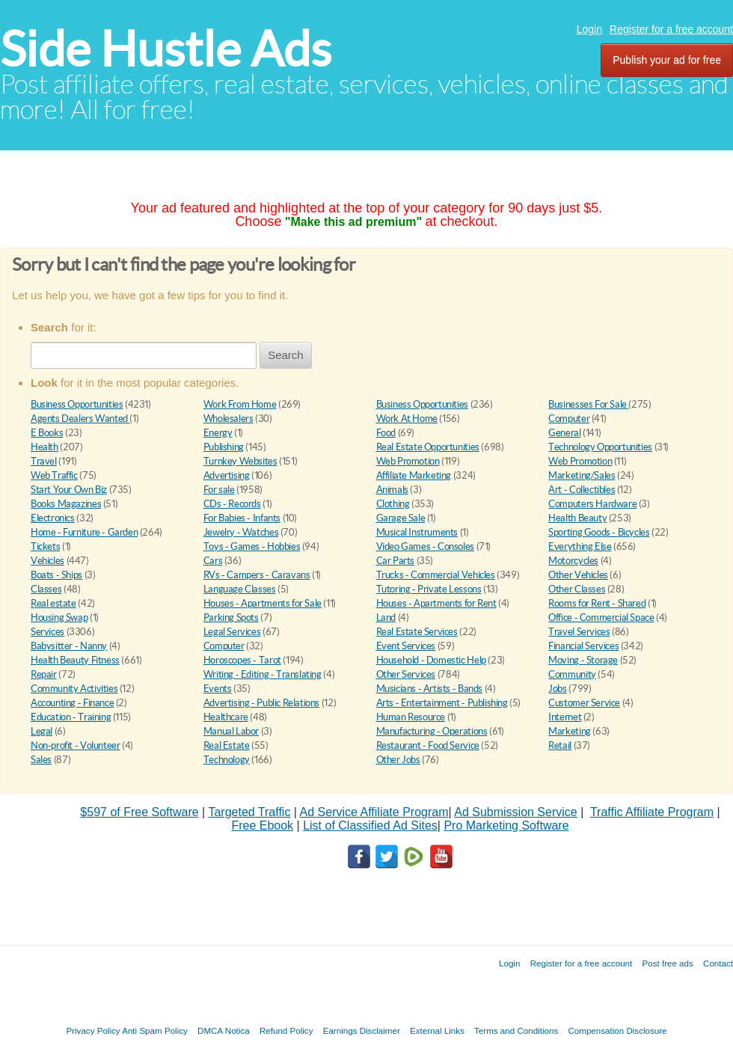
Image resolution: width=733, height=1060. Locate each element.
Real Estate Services (417, 631)
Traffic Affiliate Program (652, 812)
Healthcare (225, 717)
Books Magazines (66, 503)
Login (589, 29)
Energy (218, 432)
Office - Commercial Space (601, 617)
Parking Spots (231, 617)
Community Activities (74, 688)
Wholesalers (228, 418)
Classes (46, 589)
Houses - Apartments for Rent (436, 603)
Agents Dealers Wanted (80, 418)
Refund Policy (286, 1030)
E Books (47, 432)
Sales (41, 759)
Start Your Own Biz (69, 489)
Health (44, 447)
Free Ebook (262, 825)
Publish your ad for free (667, 60)
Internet (564, 717)
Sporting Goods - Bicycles (598, 532)
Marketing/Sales (581, 475)
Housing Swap (59, 617)
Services (47, 631)
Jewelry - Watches (240, 532)
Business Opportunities (77, 404)
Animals (392, 489)
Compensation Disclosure (617, 1030)
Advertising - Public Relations (261, 702)
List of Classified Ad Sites (370, 825)
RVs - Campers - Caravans (256, 574)
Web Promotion (408, 461)
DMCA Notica (223, 1030)
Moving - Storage (583, 660)
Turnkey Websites (240, 461)
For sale (219, 489)
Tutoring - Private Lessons (429, 589)
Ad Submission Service (515, 812)
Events (217, 688)
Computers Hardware (592, 503)
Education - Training (71, 717)
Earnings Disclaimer (361, 1030)
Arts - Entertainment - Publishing (442, 702)
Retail (559, 745)
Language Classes (239, 589)
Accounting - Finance (72, 702)
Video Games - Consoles (425, 546)
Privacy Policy (93, 1030)
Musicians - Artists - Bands (429, 688)
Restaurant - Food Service (427, 745)
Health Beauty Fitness (75, 660)
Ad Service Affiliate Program (374, 812)
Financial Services (583, 646)
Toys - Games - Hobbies (251, 546)
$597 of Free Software (139, 812)
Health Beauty (577, 518)
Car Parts (395, 560)
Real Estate (226, 745)
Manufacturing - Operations (432, 731)
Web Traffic (54, 475)
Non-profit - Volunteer (75, 745)
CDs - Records (232, 503)
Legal (41, 731)
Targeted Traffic (249, 812)
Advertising (226, 475)
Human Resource (411, 717)
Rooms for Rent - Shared (596, 603)
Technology (226, 759)
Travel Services (579, 631)
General (564, 432)
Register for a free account (671, 29)
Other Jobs (398, 759)
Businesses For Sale (588, 404)
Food (386, 432)
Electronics (53, 518)
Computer (568, 418)
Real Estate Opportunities (427, 447)
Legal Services (232, 631)
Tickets (45, 546)
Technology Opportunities (600, 447)
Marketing (569, 731)
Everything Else (579, 546)
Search (286, 355)
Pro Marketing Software (506, 825)
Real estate (53, 603)
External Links (437, 1030)
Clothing (393, 503)
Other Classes (576, 589)
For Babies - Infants (241, 518)
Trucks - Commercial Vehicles (435, 574)
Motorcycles (573, 560)
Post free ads (667, 963)
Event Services (406, 646)
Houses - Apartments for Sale (262, 603)
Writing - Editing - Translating (262, 674)
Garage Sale (401, 518)
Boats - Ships (56, 574)
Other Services (406, 674)
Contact (718, 963)
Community (572, 674)
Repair (44, 674)
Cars (212, 560)
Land (386, 617)
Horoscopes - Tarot (242, 660)
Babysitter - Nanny (69, 646)
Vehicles (47, 560)
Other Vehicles (578, 574)
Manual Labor (231, 731)
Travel (44, 461)
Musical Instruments (417, 532)
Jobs (557, 688)
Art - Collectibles (581, 489)
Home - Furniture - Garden (84, 532)
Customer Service (584, 702)
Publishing (223, 447)
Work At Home (407, 418)
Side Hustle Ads (165, 49)
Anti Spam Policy (155, 1030)
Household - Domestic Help (431, 660)
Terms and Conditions (516, 1030)
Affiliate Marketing (414, 475)
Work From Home (240, 404)
